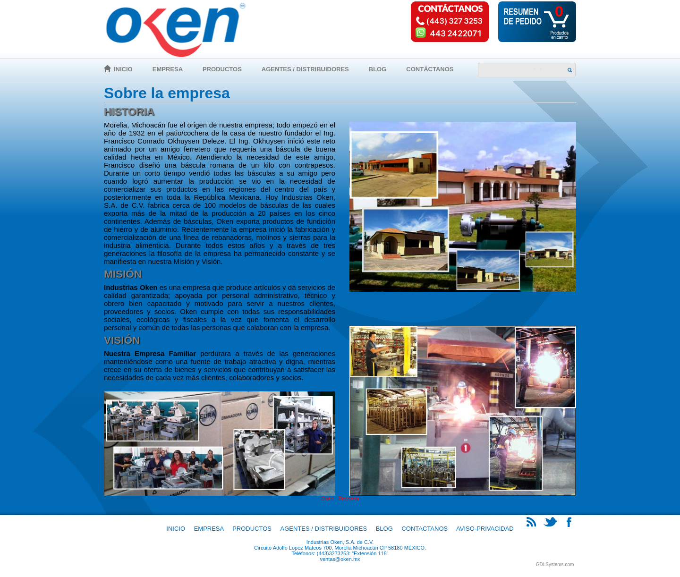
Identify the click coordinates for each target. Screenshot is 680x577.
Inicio (123, 69)
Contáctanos (429, 69)
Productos (222, 69)
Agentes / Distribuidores (305, 69)
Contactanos (424, 528)
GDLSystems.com (555, 564)
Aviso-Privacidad (485, 528)
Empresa (168, 69)
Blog (378, 69)
